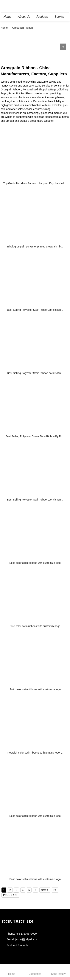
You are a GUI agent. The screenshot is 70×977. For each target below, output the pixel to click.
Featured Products (17, 945)
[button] (63, 47)
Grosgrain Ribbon (22, 27)
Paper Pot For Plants (20, 93)
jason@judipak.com (26, 939)
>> (54, 889)
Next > (45, 889)
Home (4, 27)
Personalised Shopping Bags (39, 89)
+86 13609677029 (26, 933)
